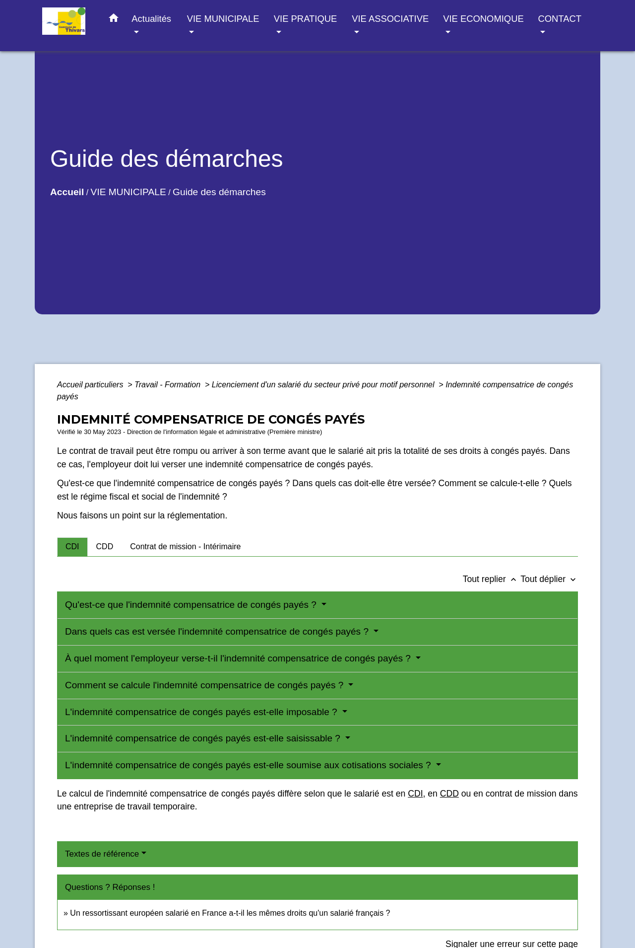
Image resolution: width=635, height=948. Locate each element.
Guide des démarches (219, 192)
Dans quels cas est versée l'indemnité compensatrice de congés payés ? (218, 631)
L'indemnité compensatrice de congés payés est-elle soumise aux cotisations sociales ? (249, 765)
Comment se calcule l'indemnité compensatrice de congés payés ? (205, 685)
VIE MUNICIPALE (128, 192)
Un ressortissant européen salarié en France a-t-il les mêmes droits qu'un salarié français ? (230, 913)
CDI (415, 794)
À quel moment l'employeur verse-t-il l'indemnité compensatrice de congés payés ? (239, 658)
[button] (113, 20)
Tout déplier (549, 579)
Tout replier (492, 579)
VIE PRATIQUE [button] (305, 18)
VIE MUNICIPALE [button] (223, 18)
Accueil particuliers (91, 384)
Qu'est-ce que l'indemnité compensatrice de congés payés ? (192, 604)
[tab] (72, 546)
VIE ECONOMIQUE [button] (483, 18)
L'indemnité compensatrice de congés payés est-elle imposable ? (202, 712)
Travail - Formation (168, 384)
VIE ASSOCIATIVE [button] (390, 18)
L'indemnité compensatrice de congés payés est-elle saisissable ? (204, 738)
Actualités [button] (151, 18)
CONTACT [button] (559, 18)
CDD (449, 794)
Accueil (67, 192)
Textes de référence (102, 854)
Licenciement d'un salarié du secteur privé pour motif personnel (324, 384)
